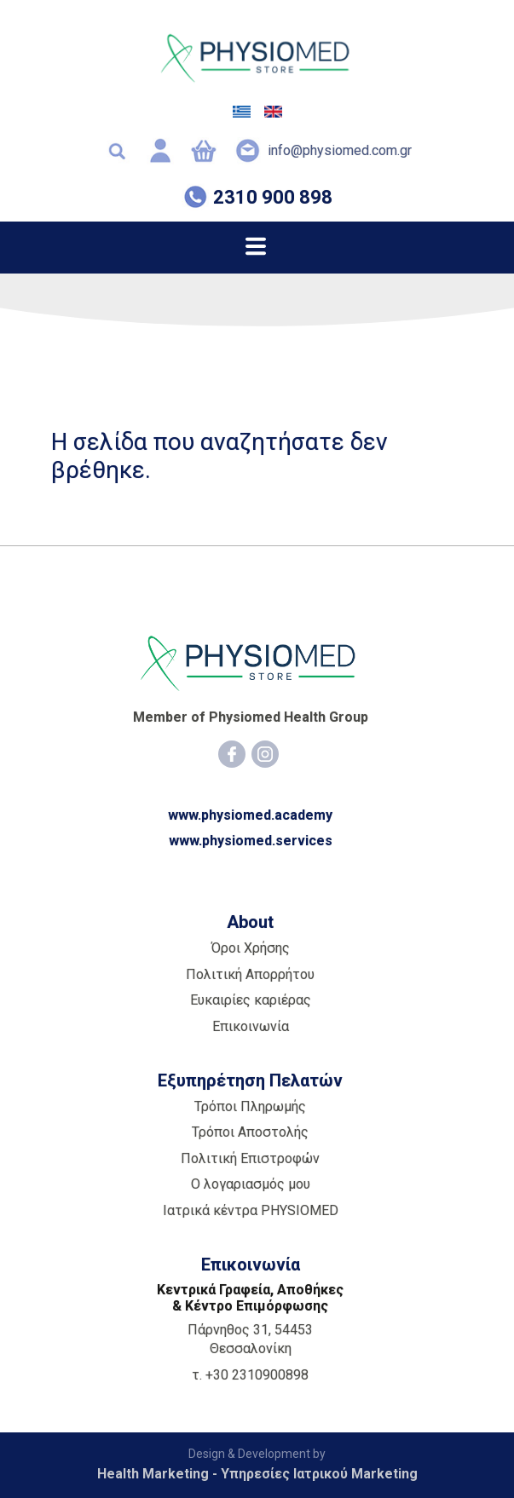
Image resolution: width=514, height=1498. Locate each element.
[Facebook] (231, 754)
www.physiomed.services (250, 841)
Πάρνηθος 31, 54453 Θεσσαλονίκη (250, 1339)
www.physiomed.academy (250, 815)
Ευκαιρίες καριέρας (250, 1000)
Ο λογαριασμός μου (250, 1184)
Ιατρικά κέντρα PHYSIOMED (250, 1210)
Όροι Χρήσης (250, 948)
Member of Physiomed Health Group (250, 717)
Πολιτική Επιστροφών (250, 1158)
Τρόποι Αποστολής (250, 1132)
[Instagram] (265, 754)
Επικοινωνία (250, 1026)
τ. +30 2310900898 (250, 1375)
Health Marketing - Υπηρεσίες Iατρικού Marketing (257, 1474)
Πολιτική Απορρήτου (250, 974)
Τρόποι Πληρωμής (250, 1106)
